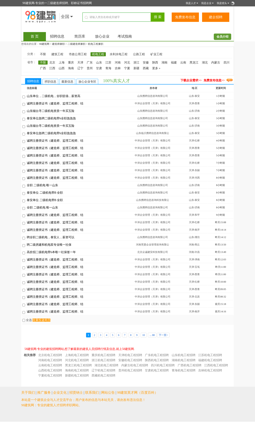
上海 (62, 62)
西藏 (146, 68)
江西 (52, 68)
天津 (80, 62)
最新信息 (67, 81)
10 (143, 335)
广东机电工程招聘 (157, 355)
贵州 (90, 68)
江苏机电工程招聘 (210, 355)
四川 (227, 62)
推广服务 (44, 392)
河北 (127, 62)
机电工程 (98, 54)
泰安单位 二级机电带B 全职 (45, 192)
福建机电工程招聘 (210, 360)
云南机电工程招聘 (50, 365)
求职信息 (50, 81)
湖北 (205, 62)
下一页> (163, 335)
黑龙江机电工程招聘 (78, 365)
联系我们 (92, 392)
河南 (118, 62)
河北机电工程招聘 (77, 360)
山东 (99, 62)
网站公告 (108, 392)
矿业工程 (156, 54)
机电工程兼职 (95, 43)
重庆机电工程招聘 (103, 355)
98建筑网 (44, 43)
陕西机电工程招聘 (157, 360)
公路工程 (139, 54)
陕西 (155, 62)
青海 (108, 68)
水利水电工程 (119, 54)
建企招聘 (215, 17)
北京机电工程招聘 (50, 355)
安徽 (146, 62)
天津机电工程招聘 (130, 355)
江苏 (108, 62)
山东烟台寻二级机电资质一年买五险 (50, 111)
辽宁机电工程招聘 (103, 370)
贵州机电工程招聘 (130, 370)
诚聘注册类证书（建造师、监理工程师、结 (55, 103)
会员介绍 (222, 36)
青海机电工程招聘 (184, 370)
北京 (52, 62)
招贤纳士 (76, 392)
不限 (43, 54)
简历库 (79, 36)
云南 (183, 62)
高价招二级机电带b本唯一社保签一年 (51, 252)
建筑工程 (57, 54)
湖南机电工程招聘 (184, 360)
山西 (62, 68)
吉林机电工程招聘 (210, 370)
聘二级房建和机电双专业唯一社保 (49, 244)
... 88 (152, 335)
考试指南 (125, 36)
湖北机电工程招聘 (106, 365)
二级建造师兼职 (76, 43)
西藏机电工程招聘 (103, 375)
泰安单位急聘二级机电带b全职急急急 (51, 118)
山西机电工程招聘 (50, 370)
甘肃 (99, 68)
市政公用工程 (78, 54)
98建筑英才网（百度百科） (137, 392)
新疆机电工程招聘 (77, 375)
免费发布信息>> (214, 80)
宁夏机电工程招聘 (50, 375)
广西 (43, 68)
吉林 (118, 68)
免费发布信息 (185, 17)
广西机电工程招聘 (189, 365)
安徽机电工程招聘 (130, 360)
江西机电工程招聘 (216, 365)
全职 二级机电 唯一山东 (42, 185)
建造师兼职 (58, 43)
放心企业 (102, 36)
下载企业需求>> (191, 80)
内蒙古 (215, 62)
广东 (90, 62)
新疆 (136, 68)
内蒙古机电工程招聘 (134, 365)
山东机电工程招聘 (184, 355)
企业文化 (60, 392)
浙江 (136, 62)
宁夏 (127, 68)
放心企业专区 (87, 81)
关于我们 (28, 392)
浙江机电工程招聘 (103, 360)
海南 (71, 68)
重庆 (71, 62)
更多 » (156, 68)
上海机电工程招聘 (77, 355)
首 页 (35, 36)
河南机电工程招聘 (50, 360)
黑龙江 (194, 62)
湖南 (164, 62)
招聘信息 (57, 36)
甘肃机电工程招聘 (157, 370)
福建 (174, 62)
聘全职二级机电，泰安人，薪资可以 (50, 237)
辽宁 (80, 68)
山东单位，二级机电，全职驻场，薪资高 (53, 96)
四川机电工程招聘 (163, 365)
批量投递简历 (41, 320)
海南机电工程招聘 (77, 370)
